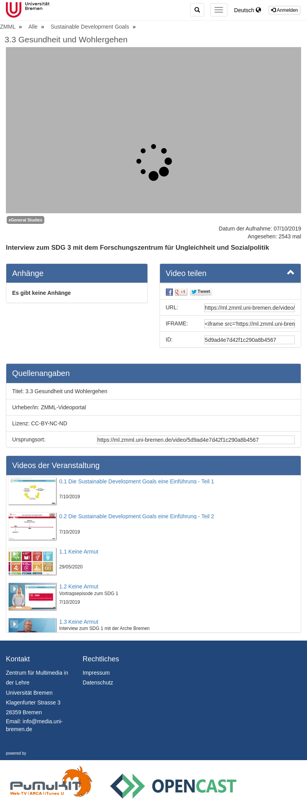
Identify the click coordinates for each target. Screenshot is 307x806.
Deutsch (247, 10)
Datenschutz (98, 682)
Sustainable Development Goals (91, 27)
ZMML (8, 27)
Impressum (96, 673)
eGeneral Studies (25, 220)
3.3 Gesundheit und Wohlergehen (66, 39)
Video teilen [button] (230, 273)
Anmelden (284, 10)
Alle (34, 27)
